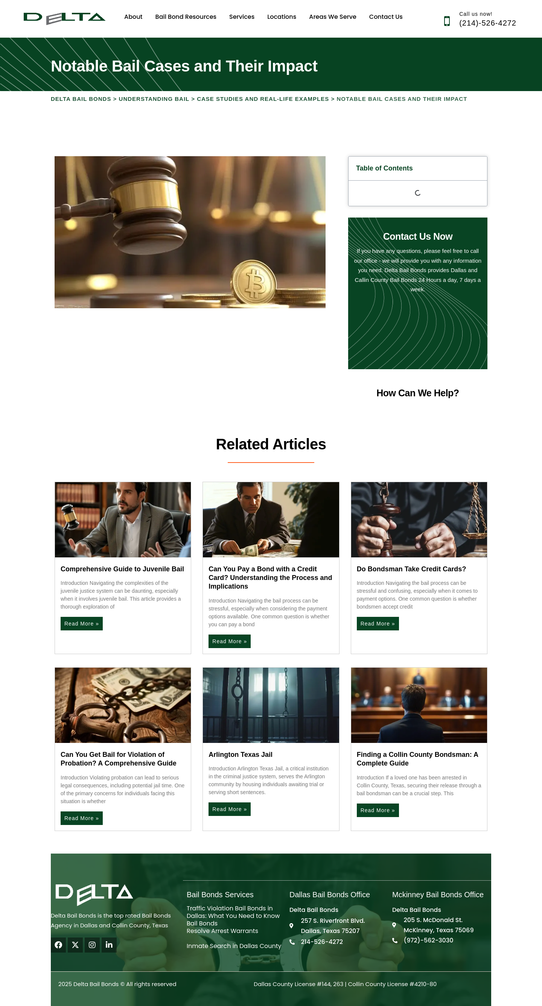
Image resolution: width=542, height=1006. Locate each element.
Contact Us (386, 16)
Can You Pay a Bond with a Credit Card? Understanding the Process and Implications (270, 578)
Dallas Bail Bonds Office (329, 894)
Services (241, 16)
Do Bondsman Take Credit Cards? (411, 569)
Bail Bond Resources (186, 16)
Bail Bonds (202, 923)
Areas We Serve (332, 16)
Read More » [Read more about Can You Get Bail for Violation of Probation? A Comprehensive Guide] (81, 818)
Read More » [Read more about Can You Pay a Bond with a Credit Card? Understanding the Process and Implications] (229, 641)
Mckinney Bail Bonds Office (438, 894)
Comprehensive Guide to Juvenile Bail (122, 569)
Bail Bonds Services (220, 894)
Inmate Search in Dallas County (234, 946)
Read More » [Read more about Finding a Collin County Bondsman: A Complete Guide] (378, 810)
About (133, 16)
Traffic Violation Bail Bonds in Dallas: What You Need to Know (233, 912)
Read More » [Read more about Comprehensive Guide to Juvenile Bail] (81, 624)
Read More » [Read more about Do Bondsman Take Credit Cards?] (378, 624)
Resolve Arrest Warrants (222, 931)
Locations (281, 16)
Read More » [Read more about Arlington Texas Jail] (229, 809)
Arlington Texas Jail (241, 754)
